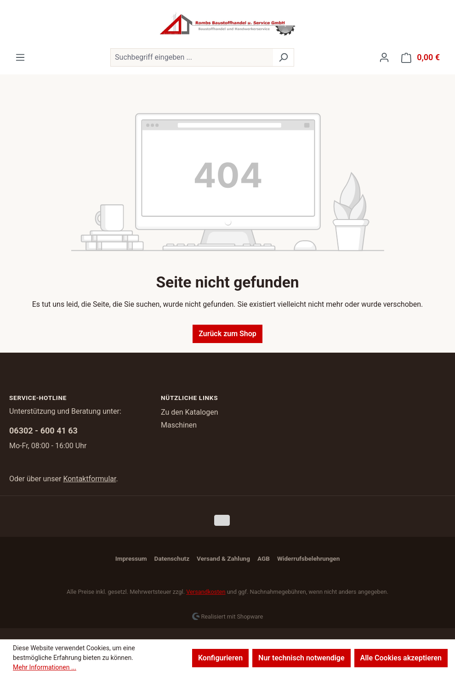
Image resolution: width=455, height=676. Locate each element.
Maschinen (179, 425)
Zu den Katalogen (189, 412)
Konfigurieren (220, 657)
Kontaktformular (89, 478)
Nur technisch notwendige (301, 657)
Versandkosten (205, 591)
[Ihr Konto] (384, 57)
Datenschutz (171, 558)
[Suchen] (283, 57)
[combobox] (191, 57)
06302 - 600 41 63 (43, 430)
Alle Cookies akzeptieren (401, 657)
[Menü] (20, 57)
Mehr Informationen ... (44, 667)
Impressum (131, 558)
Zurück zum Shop (227, 333)
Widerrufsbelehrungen (308, 558)
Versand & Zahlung (223, 558)
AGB (263, 558)
